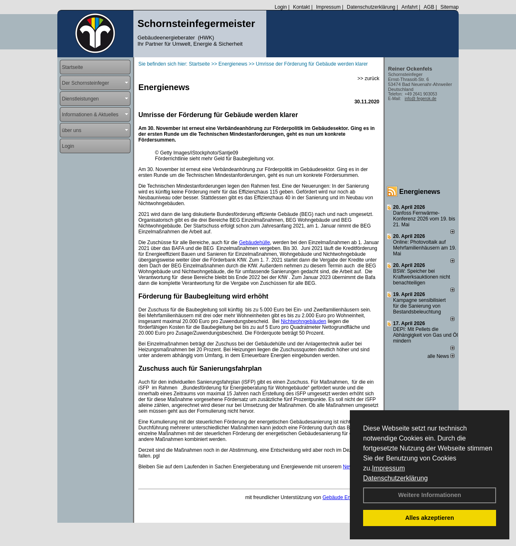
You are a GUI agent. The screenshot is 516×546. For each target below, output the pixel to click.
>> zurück (368, 78)
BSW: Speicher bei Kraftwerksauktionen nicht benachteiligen (421, 277)
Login (281, 7)
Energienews (419, 191)
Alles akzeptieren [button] (429, 517)
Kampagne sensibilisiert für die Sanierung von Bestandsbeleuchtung (419, 306)
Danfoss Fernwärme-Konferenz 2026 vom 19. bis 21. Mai (424, 219)
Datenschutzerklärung (395, 478)
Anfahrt (409, 7)
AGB (429, 7)
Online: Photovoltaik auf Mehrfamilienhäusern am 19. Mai (424, 248)
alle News (441, 356)
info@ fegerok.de (420, 98)
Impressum (388, 468)
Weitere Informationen (429, 495)
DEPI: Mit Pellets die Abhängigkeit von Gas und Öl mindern (425, 335)
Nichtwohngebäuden (303, 321)
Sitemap (449, 7)
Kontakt (301, 7)
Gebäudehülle (254, 242)
